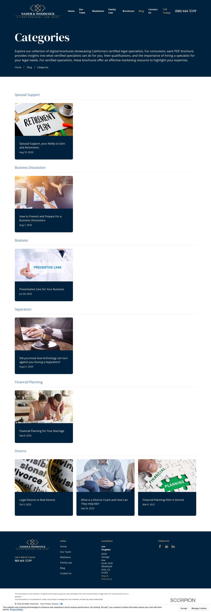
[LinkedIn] (173, 546)
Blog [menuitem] (141, 11)
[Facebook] (159, 546)
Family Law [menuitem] (112, 11)
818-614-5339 (23, 561)
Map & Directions (106, 577)
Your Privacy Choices (51, 603)
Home (63, 546)
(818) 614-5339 (185, 11)
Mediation (65, 557)
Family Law (66, 562)
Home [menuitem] (71, 11)
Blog (62, 567)
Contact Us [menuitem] (153, 11)
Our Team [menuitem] (82, 11)
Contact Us (65, 573)
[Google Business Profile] (166, 546)
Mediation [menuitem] (98, 11)
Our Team (65, 551)
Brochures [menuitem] (128, 11)
